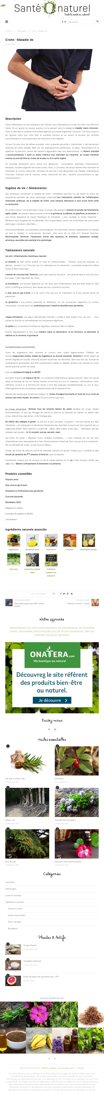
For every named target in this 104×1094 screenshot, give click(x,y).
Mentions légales (49, 1068)
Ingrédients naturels (14, 902)
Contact (80, 1068)
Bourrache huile (32, 550)
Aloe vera (14, 569)
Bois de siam (10, 862)
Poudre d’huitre (30, 945)
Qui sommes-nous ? (66, 1068)
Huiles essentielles (16, 915)
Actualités (10, 882)
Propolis (69, 550)
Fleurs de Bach (14, 922)
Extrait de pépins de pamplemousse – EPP (41, 977)
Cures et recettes (13, 896)
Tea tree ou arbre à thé (15, 779)
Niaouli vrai (10, 820)
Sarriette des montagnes (65, 820)
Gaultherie (59, 779)
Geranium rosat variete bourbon (68, 862)
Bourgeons (13, 929)
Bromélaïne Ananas (88, 550)
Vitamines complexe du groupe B (51, 572)
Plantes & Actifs (15, 909)
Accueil (8, 31)
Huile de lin (51, 550)
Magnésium (13, 550)
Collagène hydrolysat (32, 961)
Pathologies (21, 31)
